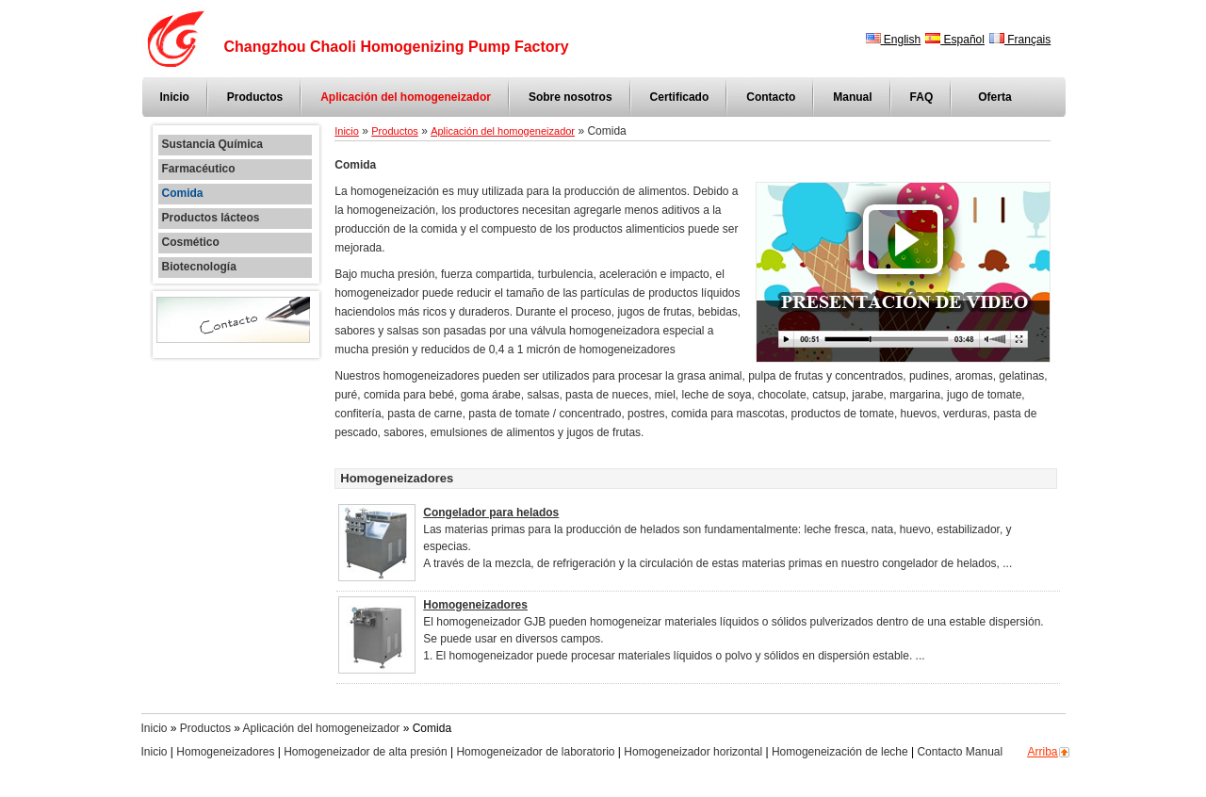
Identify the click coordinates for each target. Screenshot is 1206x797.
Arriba (1043, 751)
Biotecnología (199, 267)
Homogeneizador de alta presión (365, 751)
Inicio (174, 97)
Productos (255, 97)
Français (1020, 39)
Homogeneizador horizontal (693, 751)
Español (955, 39)
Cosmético (191, 242)
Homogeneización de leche (840, 751)
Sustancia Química (212, 144)
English (893, 39)
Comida (183, 193)
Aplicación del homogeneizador (405, 97)
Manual (852, 97)
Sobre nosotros (570, 97)
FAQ (922, 97)
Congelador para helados (491, 512)
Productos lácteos (211, 218)
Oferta (994, 97)
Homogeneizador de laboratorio (535, 751)
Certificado (679, 97)
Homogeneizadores (475, 604)
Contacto (770, 97)
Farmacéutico (199, 169)
